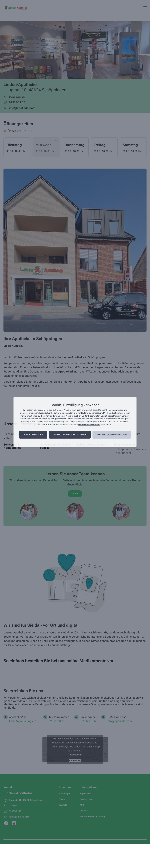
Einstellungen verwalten (112, 435)
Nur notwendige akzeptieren (69, 435)
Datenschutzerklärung (89, 424)
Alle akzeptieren (33, 435)
